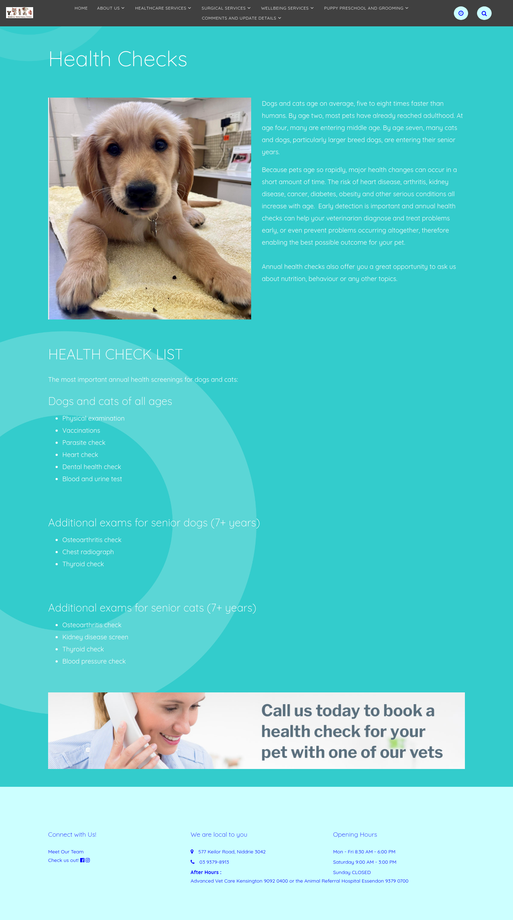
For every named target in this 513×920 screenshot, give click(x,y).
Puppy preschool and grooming (364, 8)
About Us (108, 8)
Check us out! (63, 860)
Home (81, 8)
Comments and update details (239, 18)
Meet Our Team (66, 851)
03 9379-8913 (214, 862)
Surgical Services (224, 8)
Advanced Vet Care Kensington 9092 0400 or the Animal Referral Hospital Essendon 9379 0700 (300, 881)
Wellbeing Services (285, 8)
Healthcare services (160, 8)
